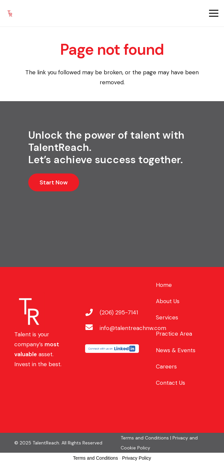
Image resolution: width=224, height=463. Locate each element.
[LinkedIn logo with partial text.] (112, 349)
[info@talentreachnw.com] (92, 328)
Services (167, 317)
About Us (167, 301)
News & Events (175, 350)
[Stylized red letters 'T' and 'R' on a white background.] (10, 13)
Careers (166, 366)
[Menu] (213, 13)
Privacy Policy (136, 458)
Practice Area (174, 333)
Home (164, 285)
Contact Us (170, 382)
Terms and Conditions (95, 458)
